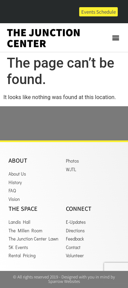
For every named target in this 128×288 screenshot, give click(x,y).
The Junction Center (44, 37)
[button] (115, 37)
